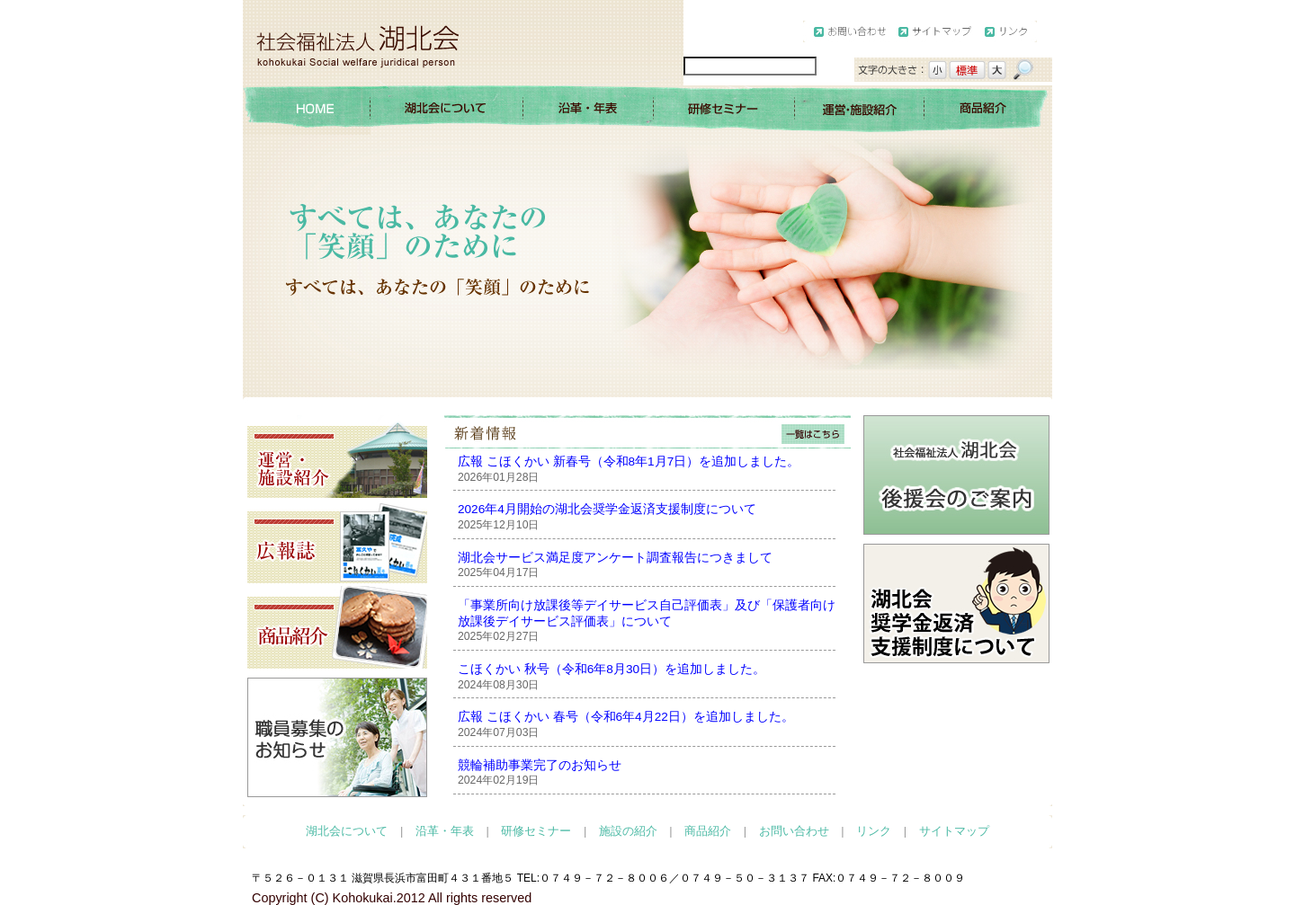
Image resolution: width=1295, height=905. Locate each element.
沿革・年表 (444, 831)
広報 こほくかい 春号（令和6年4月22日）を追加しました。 (626, 716)
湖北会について (347, 831)
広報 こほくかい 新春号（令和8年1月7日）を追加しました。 (628, 461)
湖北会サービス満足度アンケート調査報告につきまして (615, 557)
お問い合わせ (794, 831)
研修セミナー (536, 831)
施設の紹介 (628, 831)
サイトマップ (954, 831)
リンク (873, 831)
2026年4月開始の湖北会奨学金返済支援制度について (607, 509)
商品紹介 (707, 831)
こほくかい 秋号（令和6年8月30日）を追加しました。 (611, 669)
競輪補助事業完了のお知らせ (539, 765)
